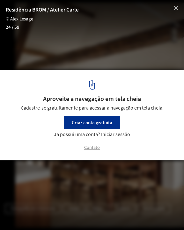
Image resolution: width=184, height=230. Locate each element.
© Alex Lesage (19, 19)
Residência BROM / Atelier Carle (42, 10)
